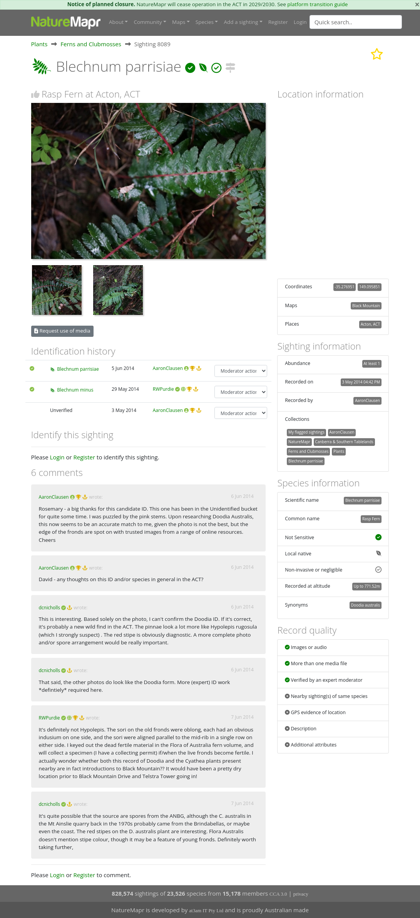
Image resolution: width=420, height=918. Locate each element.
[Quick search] (356, 22)
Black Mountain (366, 305)
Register (278, 21)
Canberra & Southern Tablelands (344, 441)
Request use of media (62, 330)
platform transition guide (317, 4)
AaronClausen (168, 368)
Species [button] (205, 21)
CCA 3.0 (278, 894)
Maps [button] (178, 21)
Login (300, 21)
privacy (300, 894)
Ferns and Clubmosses (90, 44)
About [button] (116, 21)
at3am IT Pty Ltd (206, 910)
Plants (39, 44)
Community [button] (148, 21)
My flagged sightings (306, 432)
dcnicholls (49, 607)
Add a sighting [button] (241, 21)
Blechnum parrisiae (78, 369)
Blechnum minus (75, 390)
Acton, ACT (370, 324)
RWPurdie (163, 389)
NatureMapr (299, 441)
